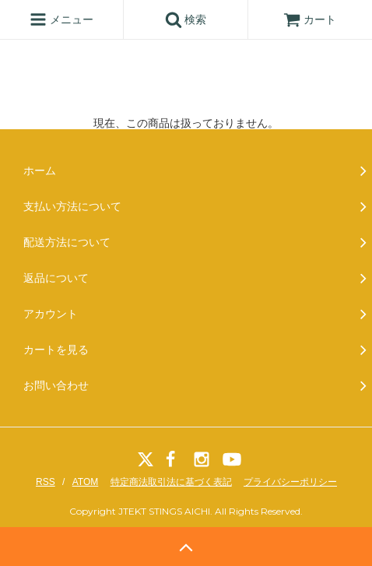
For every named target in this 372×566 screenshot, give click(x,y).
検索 (186, 19)
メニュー (61, 19)
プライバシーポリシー (290, 481)
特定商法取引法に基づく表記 (171, 481)
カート (309, 19)
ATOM (85, 481)
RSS (45, 481)
